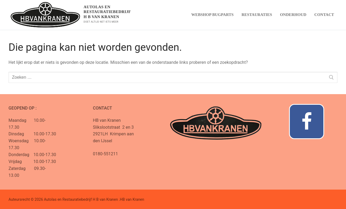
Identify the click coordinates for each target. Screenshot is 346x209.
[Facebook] (306, 121)
